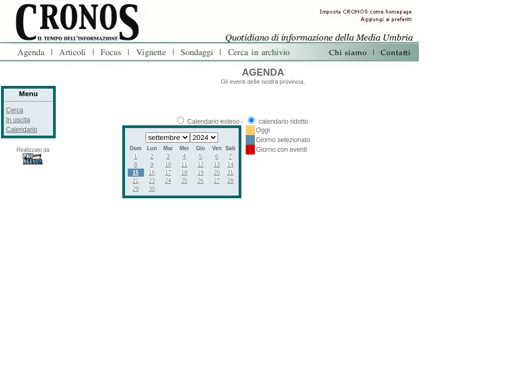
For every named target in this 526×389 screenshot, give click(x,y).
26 (200, 181)
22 (136, 181)
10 (168, 164)
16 (152, 173)
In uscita (18, 120)
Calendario (21, 129)
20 (217, 173)
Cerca (14, 110)
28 (230, 181)
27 (217, 181)
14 (230, 164)
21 (230, 173)
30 (152, 189)
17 (168, 173)
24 (168, 181)
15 (136, 173)
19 (200, 173)
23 (152, 181)
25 (184, 181)
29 (136, 189)
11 (184, 164)
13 (217, 164)
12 (200, 164)
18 (184, 173)
